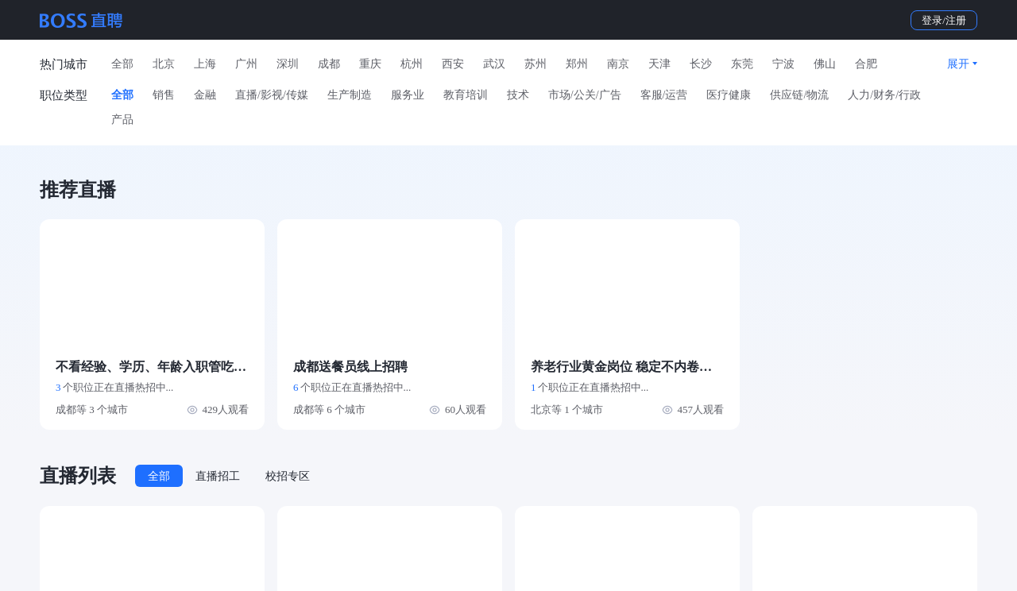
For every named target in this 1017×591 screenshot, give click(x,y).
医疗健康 (728, 95)
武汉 (494, 64)
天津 (659, 64)
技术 (518, 95)
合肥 (866, 64)
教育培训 (465, 95)
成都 (329, 64)
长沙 (701, 64)
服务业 (407, 95)
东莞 (742, 64)
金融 (205, 95)
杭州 (411, 64)
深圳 (287, 64)
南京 (618, 64)
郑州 (577, 64)
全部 (122, 64)
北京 (164, 64)
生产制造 (349, 95)
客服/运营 (664, 95)
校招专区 (287, 476)
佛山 (825, 64)
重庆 (370, 64)
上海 (205, 64)
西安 (453, 64)
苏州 (535, 64)
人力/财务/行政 (884, 95)
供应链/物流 (799, 95)
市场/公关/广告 (584, 95)
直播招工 (217, 476)
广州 (246, 64)
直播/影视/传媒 (271, 95)
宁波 (783, 64)
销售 (164, 95)
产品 (122, 120)
